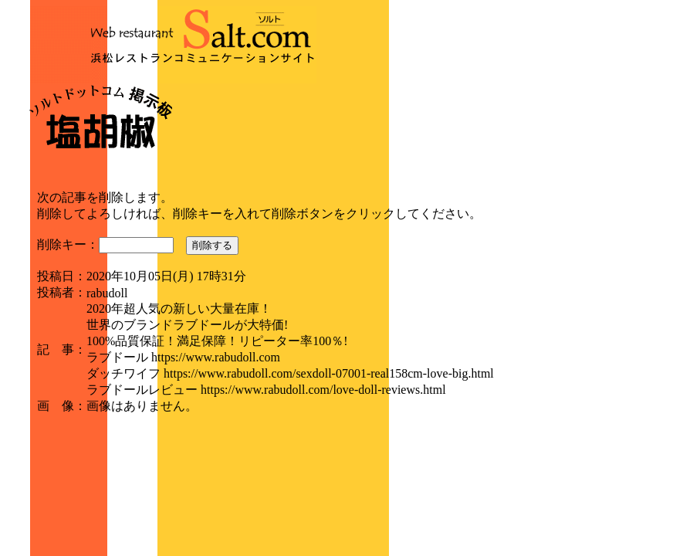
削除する (212, 245)
